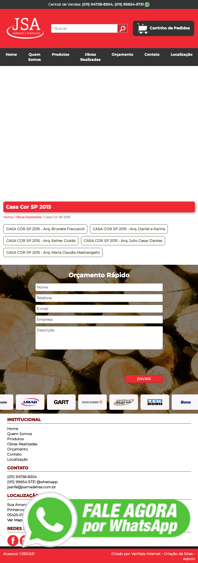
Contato (151, 54)
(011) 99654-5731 (132, 4)
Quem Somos (34, 57)
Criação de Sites (178, 553)
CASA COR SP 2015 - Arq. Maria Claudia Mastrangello (53, 252)
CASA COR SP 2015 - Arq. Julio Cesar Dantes (123, 240)
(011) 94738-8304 (97, 4)
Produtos (60, 54)
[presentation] (74, 362)
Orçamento (122, 54)
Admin (189, 559)
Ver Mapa (15, 520)
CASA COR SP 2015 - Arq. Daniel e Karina (129, 229)
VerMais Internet (146, 553)
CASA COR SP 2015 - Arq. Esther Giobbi (41, 240)
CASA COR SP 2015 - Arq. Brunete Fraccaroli (45, 229)
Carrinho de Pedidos (163, 28)
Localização (181, 54)
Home (11, 54)
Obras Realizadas (90, 57)
